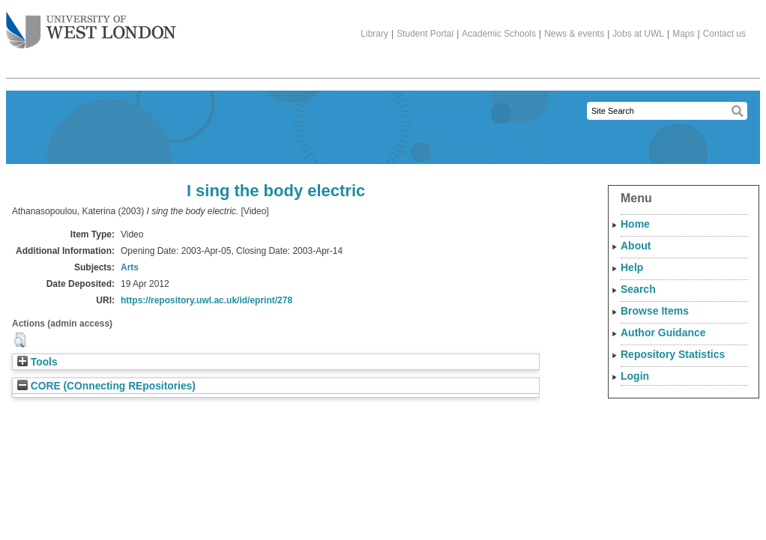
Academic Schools (499, 33)
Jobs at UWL (638, 33)
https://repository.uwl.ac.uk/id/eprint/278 (206, 300)
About (636, 246)
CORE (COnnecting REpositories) (106, 386)
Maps (683, 33)
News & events (574, 33)
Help (632, 267)
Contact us (724, 33)
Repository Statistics (673, 354)
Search (638, 289)
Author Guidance (663, 333)
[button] (19, 340)
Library (374, 33)
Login (635, 376)
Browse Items (655, 311)
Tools (37, 362)
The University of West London (91, 24)
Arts (130, 267)
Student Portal (424, 33)
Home (635, 224)
